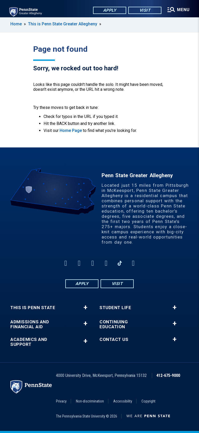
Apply (109, 10)
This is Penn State (32, 307)
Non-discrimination (90, 401)
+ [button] (85, 307)
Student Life (115, 307)
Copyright (148, 401)
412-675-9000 (168, 375)
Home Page (71, 130)
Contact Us (114, 339)
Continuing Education (114, 324)
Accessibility (122, 401)
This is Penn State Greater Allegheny (62, 23)
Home (16, 23)
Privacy (61, 401)
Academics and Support (28, 342)
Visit (145, 10)
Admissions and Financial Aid (29, 324)
